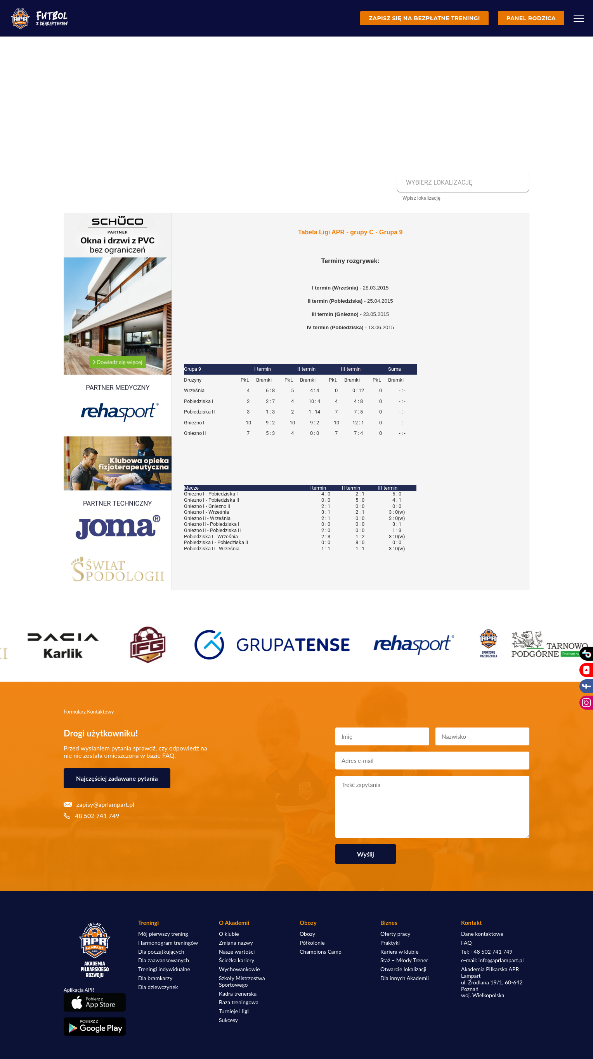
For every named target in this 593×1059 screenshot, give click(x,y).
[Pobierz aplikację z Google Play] (95, 1026)
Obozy (307, 934)
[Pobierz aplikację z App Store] (95, 1002)
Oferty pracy (395, 934)
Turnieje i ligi (234, 1011)
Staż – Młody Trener (404, 960)
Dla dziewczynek (158, 987)
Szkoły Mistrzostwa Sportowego (242, 981)
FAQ (466, 943)
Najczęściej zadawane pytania (117, 778)
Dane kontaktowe (482, 934)
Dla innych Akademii (404, 978)
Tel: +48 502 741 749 (487, 952)
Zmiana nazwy (236, 943)
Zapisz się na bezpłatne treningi (424, 18)
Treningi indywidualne (164, 969)
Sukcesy (228, 1020)
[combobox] (462, 182)
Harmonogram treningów (168, 943)
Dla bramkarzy (155, 978)
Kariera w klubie (399, 952)
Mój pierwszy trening (163, 934)
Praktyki (390, 943)
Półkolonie (312, 943)
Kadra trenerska (238, 994)
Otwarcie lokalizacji (403, 969)
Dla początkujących (161, 952)
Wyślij (365, 854)
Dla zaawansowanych (163, 960)
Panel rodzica (531, 18)
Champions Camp (321, 952)
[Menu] (579, 18)
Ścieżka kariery (236, 960)
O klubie (229, 934)
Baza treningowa (238, 1002)
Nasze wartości (237, 952)
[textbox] (462, 182)
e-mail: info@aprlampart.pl (492, 960)
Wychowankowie (239, 969)
